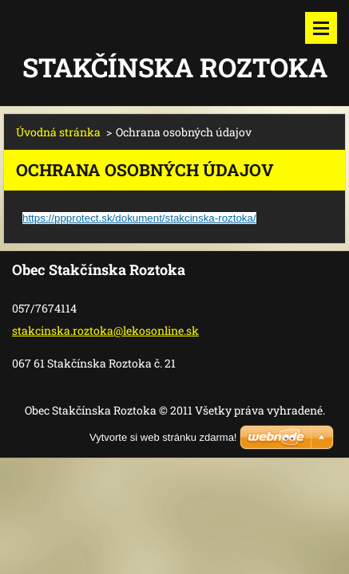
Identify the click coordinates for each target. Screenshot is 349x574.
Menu (321, 28)
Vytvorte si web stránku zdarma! (162, 437)
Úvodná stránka (58, 132)
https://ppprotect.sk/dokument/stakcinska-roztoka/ (139, 218)
